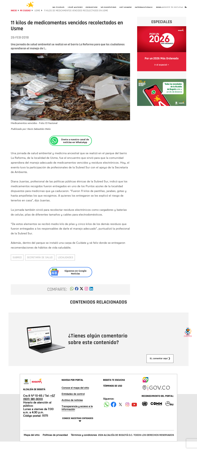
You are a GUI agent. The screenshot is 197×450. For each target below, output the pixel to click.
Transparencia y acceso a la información (77, 416)
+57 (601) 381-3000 (39, 405)
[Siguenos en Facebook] (106, 412)
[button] (71, 298)
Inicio (14, 19)
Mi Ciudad (25, 19)
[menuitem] (58, 10)
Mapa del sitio (32, 443)
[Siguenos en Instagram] (127, 412)
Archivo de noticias (72, 408)
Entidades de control (73, 402)
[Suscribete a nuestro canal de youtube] (134, 412)
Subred (17, 265)
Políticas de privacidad (55, 443)
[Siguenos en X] (120, 412)
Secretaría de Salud (40, 265)
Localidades (65, 265)
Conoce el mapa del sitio (75, 396)
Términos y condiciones (84, 443)
